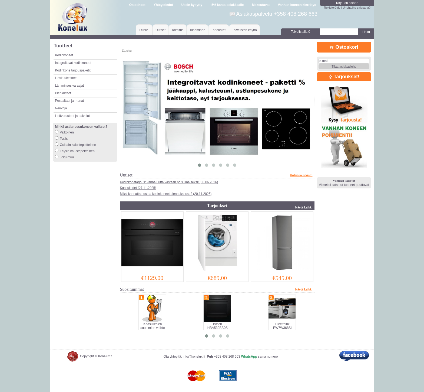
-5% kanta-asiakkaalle (227, 5)
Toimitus (178, 30)
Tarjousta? (218, 30)
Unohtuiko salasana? (356, 7)
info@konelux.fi (194, 356)
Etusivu (144, 30)
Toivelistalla (300, 32)
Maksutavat (261, 5)
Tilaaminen (197, 30)
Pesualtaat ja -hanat (69, 101)
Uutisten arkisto (301, 175)
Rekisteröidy (332, 7)
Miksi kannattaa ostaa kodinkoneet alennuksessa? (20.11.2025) (165, 194)
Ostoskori (344, 47)
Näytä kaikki (304, 207)
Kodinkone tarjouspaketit (72, 70)
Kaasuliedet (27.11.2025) (138, 188)
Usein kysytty (191, 5)
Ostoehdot (137, 5)
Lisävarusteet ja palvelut (72, 116)
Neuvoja (61, 108)
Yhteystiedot (163, 5)
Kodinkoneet (64, 55)
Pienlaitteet (63, 93)
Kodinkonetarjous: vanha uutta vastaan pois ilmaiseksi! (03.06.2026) (169, 182)
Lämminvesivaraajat (69, 85)
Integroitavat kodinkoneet (73, 63)
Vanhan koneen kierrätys (297, 5)
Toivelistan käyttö (244, 30)
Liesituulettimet (66, 78)
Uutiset (160, 30)
